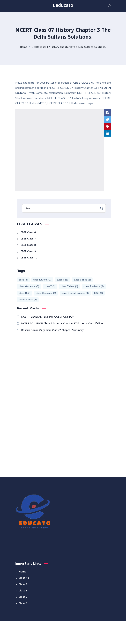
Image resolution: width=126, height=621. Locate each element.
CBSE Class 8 (28, 245)
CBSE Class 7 (28, 239)
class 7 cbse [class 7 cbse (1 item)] (69, 286)
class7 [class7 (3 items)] (50, 286)
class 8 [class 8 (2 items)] (24, 293)
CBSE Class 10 (28, 258)
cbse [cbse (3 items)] (23, 279)
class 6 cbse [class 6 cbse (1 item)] (82, 279)
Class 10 (24, 578)
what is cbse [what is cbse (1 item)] (28, 299)
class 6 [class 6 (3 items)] (62, 279)
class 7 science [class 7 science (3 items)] (94, 286)
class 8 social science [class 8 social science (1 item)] (75, 293)
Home (23, 47)
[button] (109, 6)
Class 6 (23, 603)
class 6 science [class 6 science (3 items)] (29, 286)
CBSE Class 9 (28, 251)
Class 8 (23, 591)
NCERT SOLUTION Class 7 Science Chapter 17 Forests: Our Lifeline (62, 324)
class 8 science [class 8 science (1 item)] (46, 293)
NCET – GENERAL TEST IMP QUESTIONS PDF (47, 317)
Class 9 (23, 584)
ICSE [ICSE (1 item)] (98, 293)
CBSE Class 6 (28, 232)
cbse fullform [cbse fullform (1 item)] (42, 279)
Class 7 (23, 597)
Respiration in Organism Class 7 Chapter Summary (52, 330)
